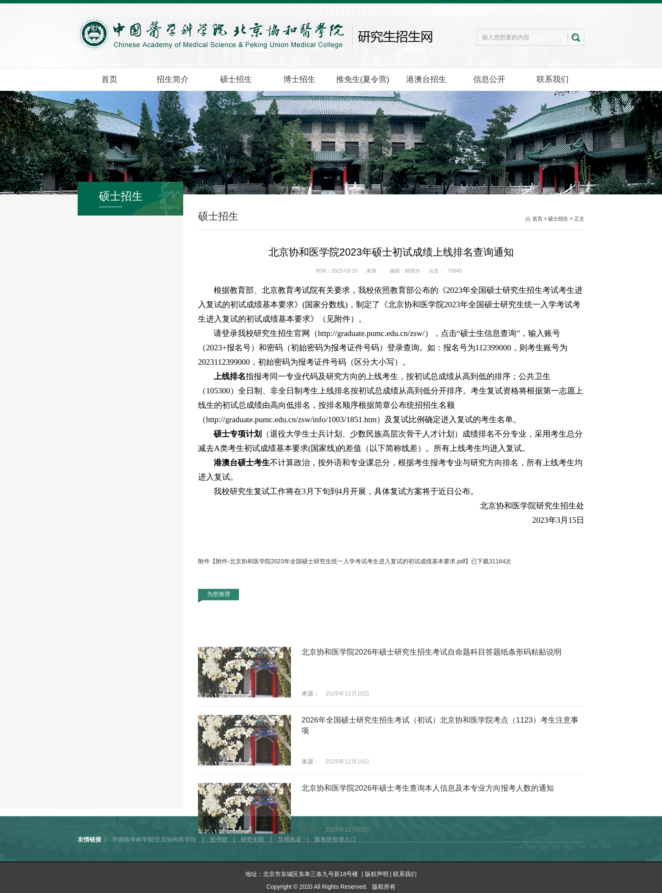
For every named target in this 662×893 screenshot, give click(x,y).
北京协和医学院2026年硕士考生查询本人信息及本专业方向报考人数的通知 (427, 853)
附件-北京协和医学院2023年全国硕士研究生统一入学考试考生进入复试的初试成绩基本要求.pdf (340, 561)
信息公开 (489, 79)
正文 (579, 220)
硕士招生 (236, 79)
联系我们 (553, 79)
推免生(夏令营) (363, 79)
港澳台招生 (426, 79)
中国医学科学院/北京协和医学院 (154, 854)
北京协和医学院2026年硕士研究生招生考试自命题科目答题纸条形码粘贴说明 (431, 717)
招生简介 (173, 79)
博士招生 (299, 79)
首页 (109, 79)
